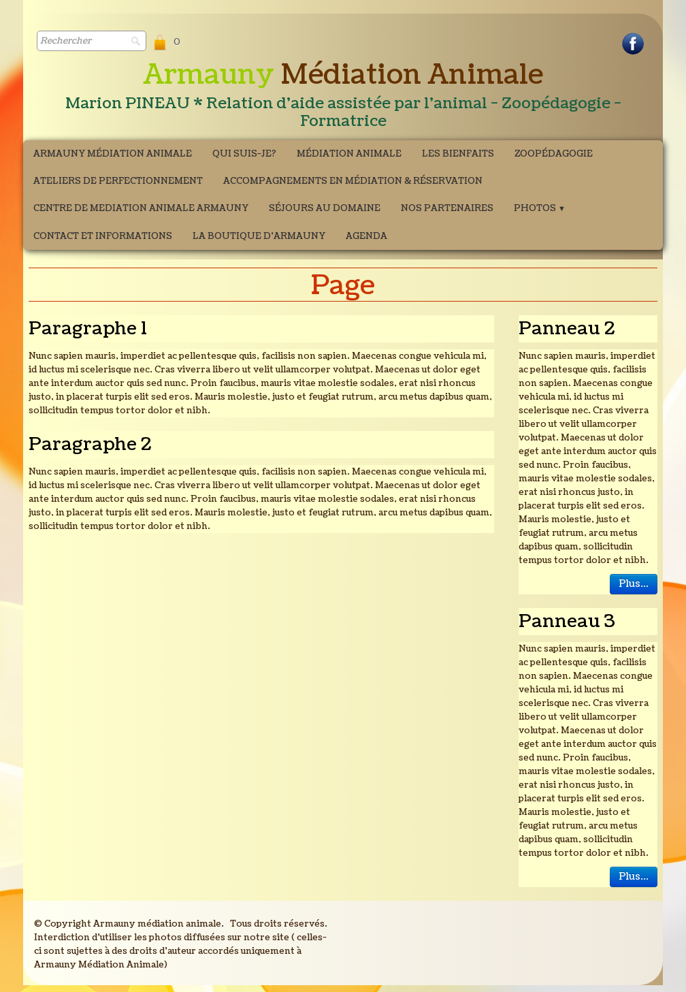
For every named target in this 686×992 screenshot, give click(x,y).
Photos (540, 208)
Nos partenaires (447, 208)
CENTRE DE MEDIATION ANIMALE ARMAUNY (140, 208)
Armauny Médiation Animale (112, 154)
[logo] (343, 96)
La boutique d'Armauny (259, 236)
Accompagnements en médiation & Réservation (353, 181)
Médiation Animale (349, 154)
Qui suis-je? (244, 154)
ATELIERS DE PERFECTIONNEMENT (118, 181)
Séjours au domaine (324, 208)
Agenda (366, 236)
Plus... (634, 583)
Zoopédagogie (553, 154)
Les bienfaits (458, 154)
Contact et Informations (102, 236)
